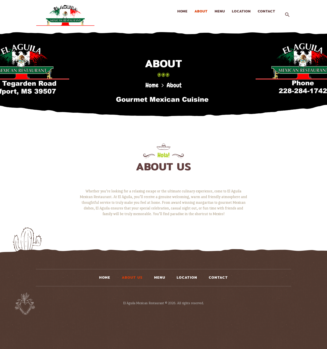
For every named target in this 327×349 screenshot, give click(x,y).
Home (151, 85)
